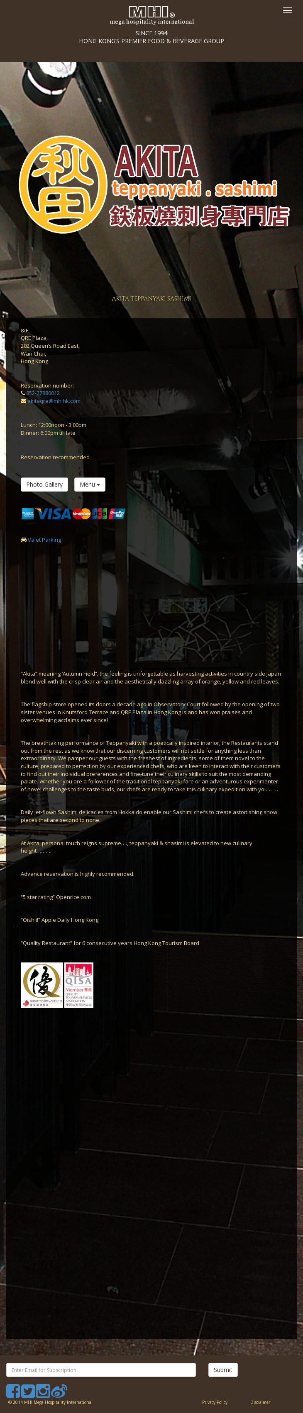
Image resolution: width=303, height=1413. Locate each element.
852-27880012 (43, 393)
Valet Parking (44, 539)
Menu (90, 484)
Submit (223, 1370)
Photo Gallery (44, 484)
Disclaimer (260, 1402)
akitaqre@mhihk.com (54, 401)
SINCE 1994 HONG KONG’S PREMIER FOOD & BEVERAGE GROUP (151, 9)
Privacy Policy (214, 1402)
